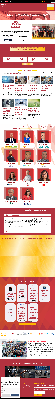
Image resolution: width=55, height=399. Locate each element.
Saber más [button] (10, 396)
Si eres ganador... (11, 232)
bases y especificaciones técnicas (15, 73)
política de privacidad (41, 389)
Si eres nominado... (12, 215)
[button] (2, 1)
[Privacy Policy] (28, 398)
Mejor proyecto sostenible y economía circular (34, 110)
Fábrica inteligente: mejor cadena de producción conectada (21, 111)
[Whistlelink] (33, 398)
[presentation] (39, 392)
